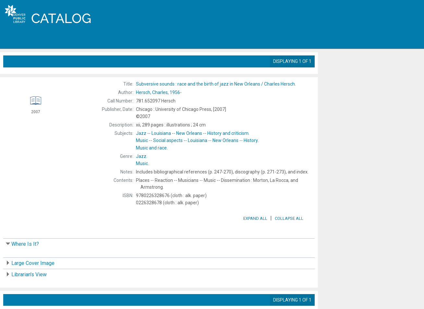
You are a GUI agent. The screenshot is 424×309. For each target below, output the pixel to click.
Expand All (255, 218)
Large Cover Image (33, 263)
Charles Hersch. (216, 84)
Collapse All (289, 218)
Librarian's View (29, 274)
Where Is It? (25, 244)
